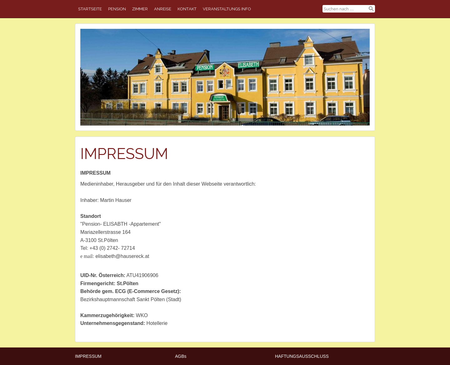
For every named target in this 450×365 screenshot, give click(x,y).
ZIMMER (140, 9)
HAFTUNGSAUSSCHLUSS (302, 356)
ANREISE (162, 9)
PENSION (117, 9)
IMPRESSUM (88, 356)
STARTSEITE (90, 9)
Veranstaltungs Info (227, 9)
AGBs (181, 356)
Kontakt (187, 9)
